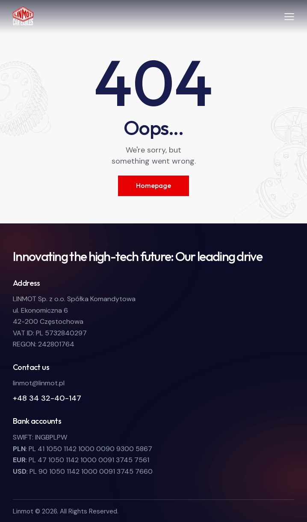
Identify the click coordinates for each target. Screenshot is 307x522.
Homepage (153, 185)
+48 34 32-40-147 (47, 398)
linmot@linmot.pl (39, 382)
